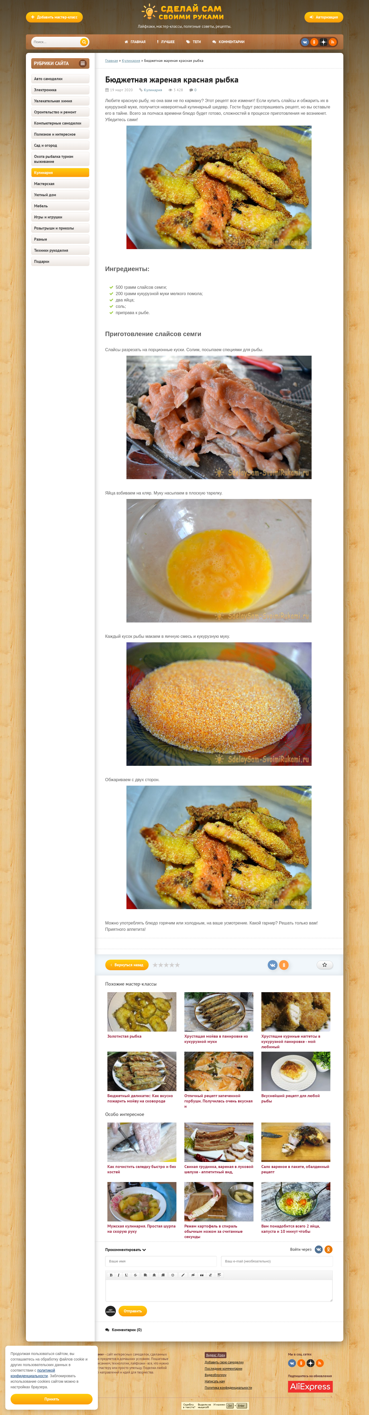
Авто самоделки (48, 78)
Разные (40, 239)
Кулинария (43, 172)
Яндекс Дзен (215, 1355)
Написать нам (215, 1381)
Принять (51, 1399)
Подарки (41, 261)
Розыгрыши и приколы (54, 228)
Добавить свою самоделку (224, 1362)
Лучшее (166, 41)
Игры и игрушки (48, 216)
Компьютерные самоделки (57, 123)
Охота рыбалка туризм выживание (53, 159)
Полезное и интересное (55, 134)
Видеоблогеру (215, 1375)
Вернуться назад (127, 964)
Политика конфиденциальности (228, 1387)
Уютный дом (45, 194)
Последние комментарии (223, 1368)
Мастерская (44, 183)
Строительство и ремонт (55, 112)
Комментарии (228, 41)
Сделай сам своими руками (185, 11)
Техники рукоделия (51, 250)
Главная (135, 41)
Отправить (133, 1310)
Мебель (41, 205)
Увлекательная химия (53, 100)
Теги (193, 41)
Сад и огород (45, 145)
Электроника (45, 89)
